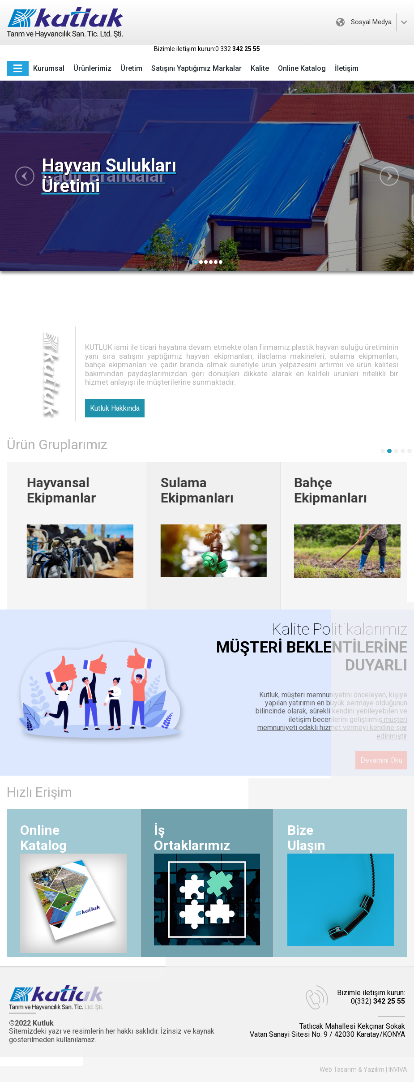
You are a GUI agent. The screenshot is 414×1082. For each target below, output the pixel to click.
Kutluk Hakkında (115, 408)
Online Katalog (302, 68)
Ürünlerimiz (92, 68)
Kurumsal (48, 68)
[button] (195, 262)
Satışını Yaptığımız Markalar (196, 68)
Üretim (131, 68)
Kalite (260, 68)
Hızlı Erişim (39, 792)
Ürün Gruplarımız (57, 444)
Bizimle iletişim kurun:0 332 (207, 48)
